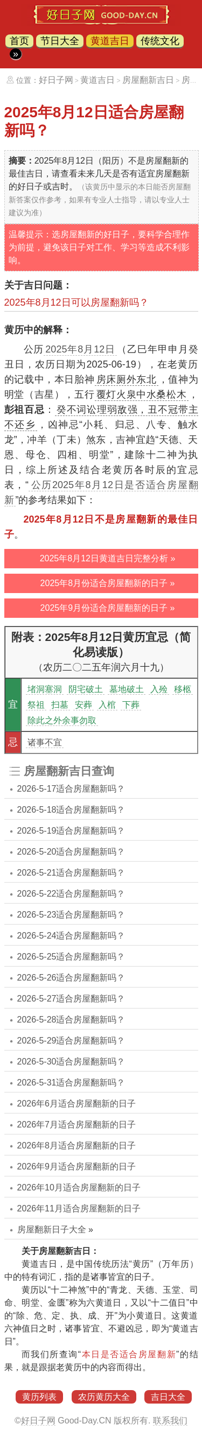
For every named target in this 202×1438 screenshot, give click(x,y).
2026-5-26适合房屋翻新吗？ (71, 977)
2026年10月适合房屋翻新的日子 (79, 1187)
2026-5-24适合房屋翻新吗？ (71, 935)
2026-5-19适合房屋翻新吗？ (71, 830)
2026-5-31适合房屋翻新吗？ (71, 1082)
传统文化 (160, 41)
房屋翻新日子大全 (51, 1229)
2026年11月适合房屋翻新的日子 (79, 1208)
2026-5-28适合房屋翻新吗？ (71, 1019)
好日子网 (56, 79)
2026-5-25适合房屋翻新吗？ (71, 956)
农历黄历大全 (104, 1396)
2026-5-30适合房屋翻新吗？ (71, 1061)
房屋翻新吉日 (148, 79)
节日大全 (59, 41)
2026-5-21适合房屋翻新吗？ (71, 872)
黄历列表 (39, 1396)
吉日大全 (168, 1396)
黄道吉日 (109, 41)
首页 (19, 41)
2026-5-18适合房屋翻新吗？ (71, 809)
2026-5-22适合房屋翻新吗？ (71, 893)
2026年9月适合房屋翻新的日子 (76, 1166)
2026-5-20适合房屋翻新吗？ (71, 851)
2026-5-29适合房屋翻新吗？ (71, 1040)
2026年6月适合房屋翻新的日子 (76, 1103)
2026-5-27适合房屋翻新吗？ (71, 998)
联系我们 (170, 1420)
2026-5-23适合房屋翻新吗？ (71, 914)
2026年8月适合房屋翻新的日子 (76, 1145)
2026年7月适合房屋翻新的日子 (76, 1124)
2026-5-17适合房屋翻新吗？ (71, 788)
